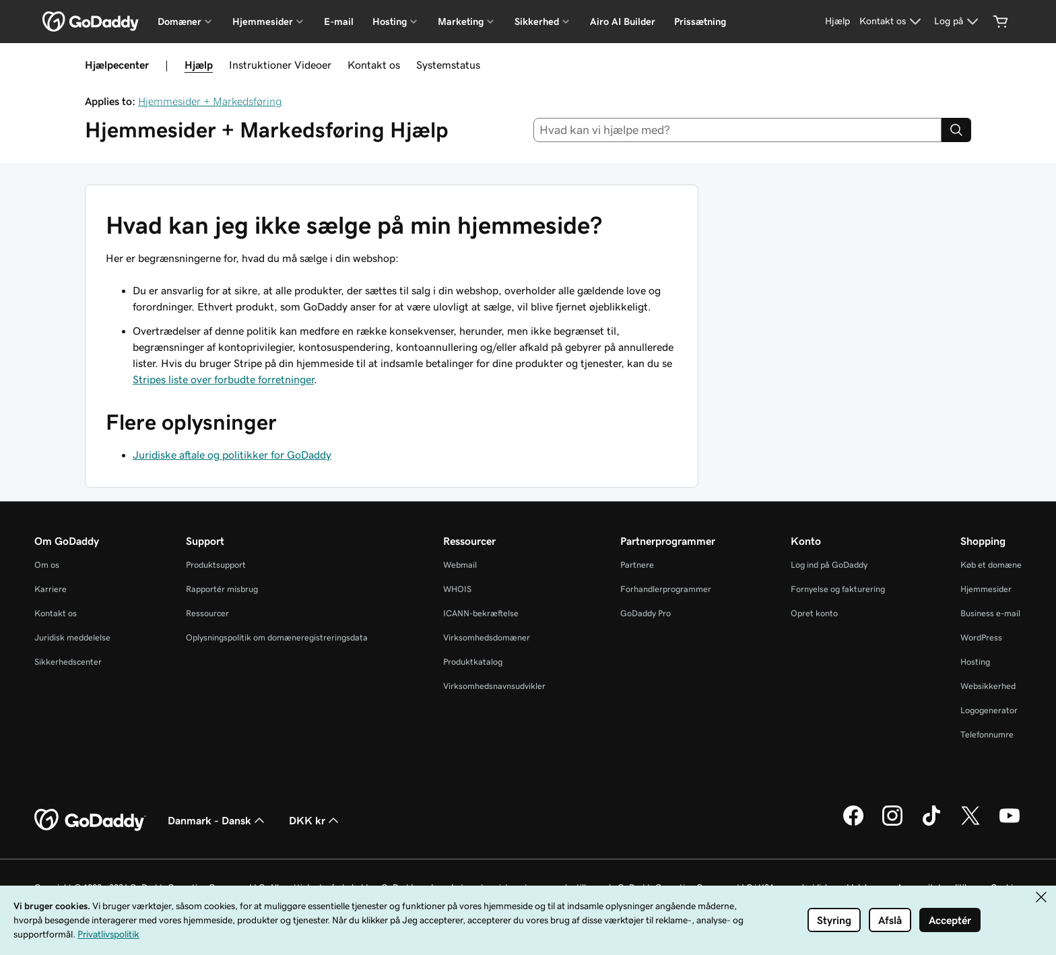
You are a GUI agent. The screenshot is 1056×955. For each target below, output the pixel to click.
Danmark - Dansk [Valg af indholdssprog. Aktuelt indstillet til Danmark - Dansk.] (217, 820)
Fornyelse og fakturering (838, 589)
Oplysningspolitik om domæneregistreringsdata (277, 637)
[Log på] (958, 21)
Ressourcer (207, 613)
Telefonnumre (987, 734)
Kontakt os (374, 64)
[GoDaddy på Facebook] (853, 823)
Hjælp (199, 64)
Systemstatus (448, 64)
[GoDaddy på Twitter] (970, 823)
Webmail (460, 564)
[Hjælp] (837, 21)
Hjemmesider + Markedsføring (210, 101)
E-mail (339, 21)
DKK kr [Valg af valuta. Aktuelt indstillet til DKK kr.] (315, 820)
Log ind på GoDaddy (829, 564)
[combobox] (737, 130)
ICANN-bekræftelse (481, 613)
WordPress (981, 637)
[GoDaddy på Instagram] (892, 823)
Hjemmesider (986, 589)
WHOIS (457, 589)
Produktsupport (216, 564)
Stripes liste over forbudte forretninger (223, 379)
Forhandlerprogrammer (665, 589)
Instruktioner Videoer (280, 64)
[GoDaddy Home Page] (90, 820)
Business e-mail (990, 613)
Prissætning (700, 21)
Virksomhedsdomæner (486, 637)
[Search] (956, 130)
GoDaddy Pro (645, 613)
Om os (46, 564)
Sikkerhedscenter (68, 661)
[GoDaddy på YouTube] (1009, 823)
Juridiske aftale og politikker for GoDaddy (232, 454)
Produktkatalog (472, 661)
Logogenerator (989, 710)
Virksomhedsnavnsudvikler (494, 686)
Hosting (975, 661)
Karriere (50, 589)
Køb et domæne (991, 564)
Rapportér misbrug (222, 589)
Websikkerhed (988, 686)
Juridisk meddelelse (72, 637)
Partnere (637, 564)
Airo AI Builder (622, 21)
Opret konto (814, 613)
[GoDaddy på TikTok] (931, 823)
